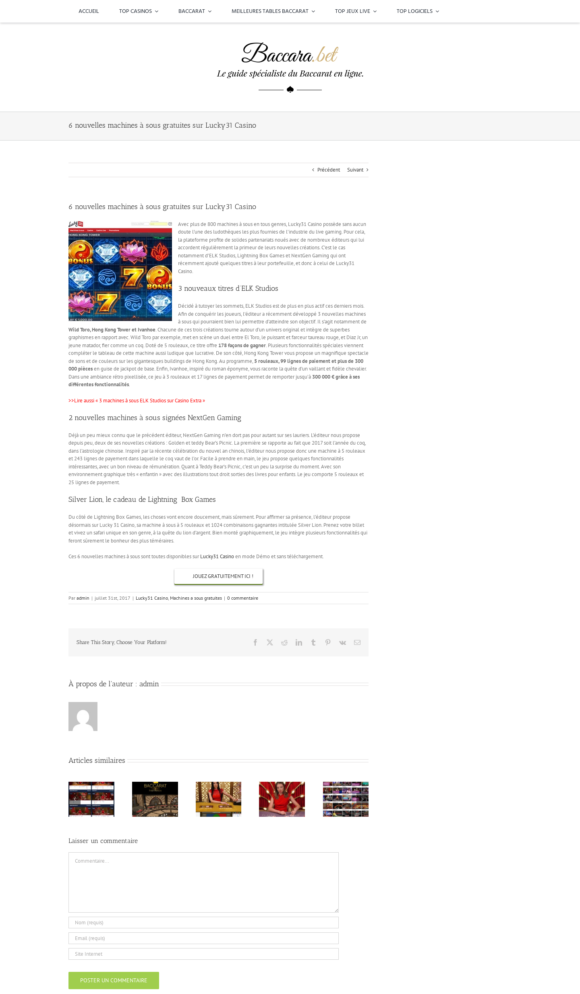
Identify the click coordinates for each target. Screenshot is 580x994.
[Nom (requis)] (203, 922)
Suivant (355, 169)
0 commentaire (242, 598)
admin (83, 598)
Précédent (328, 169)
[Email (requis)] (203, 938)
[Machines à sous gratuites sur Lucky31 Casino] (218, 576)
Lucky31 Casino (217, 556)
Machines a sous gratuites (196, 598)
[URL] (203, 954)
